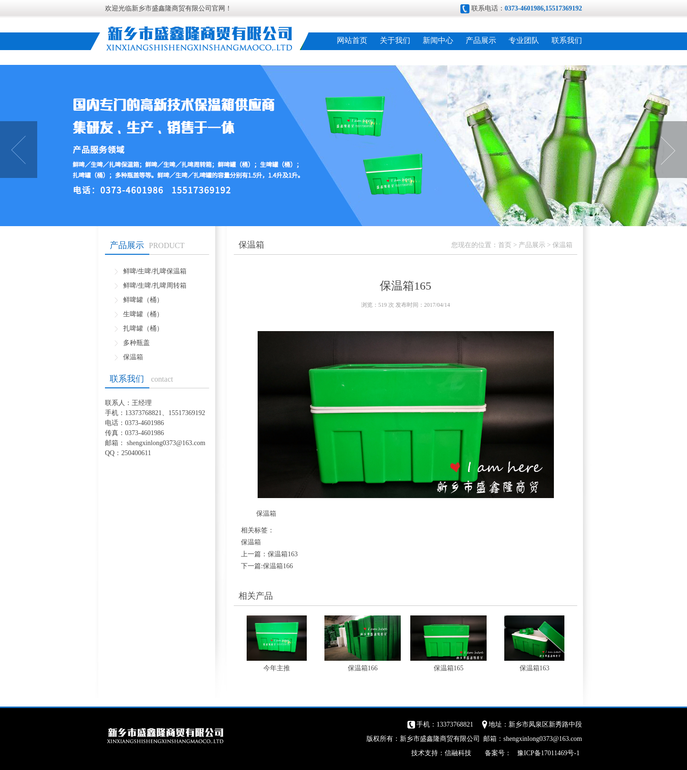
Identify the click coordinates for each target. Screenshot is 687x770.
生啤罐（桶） (143, 314)
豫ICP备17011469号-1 (548, 753)
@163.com (191, 443)
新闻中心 (438, 40)
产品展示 (481, 40)
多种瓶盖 (136, 342)
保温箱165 (449, 668)
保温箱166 (278, 566)
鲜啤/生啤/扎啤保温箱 (155, 271)
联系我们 (567, 40)
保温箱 (133, 357)
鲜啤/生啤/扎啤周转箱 (155, 285)
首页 (504, 245)
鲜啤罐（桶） (143, 299)
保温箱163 (283, 554)
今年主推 (276, 668)
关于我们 (395, 40)
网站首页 (352, 40)
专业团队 (524, 40)
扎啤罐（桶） (143, 328)
